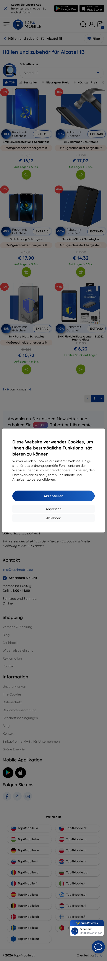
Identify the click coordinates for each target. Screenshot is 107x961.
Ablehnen (53, 518)
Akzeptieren (53, 496)
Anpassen (54, 509)
